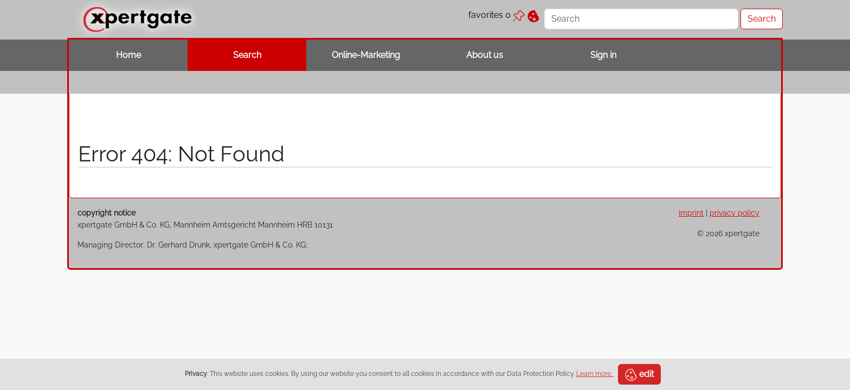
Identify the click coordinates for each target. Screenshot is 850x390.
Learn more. (595, 374)
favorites (496, 15)
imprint (691, 212)
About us (484, 55)
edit (639, 375)
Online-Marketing (366, 55)
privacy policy (734, 212)
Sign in (603, 55)
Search (247, 55)
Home (128, 55)
